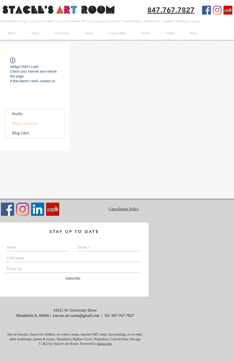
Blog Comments (24, 123)
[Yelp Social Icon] (227, 10)
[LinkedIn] (37, 209)
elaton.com (104, 344)
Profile (17, 114)
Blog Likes (20, 133)
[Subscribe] (73, 278)
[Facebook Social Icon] (206, 10)
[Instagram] (217, 10)
